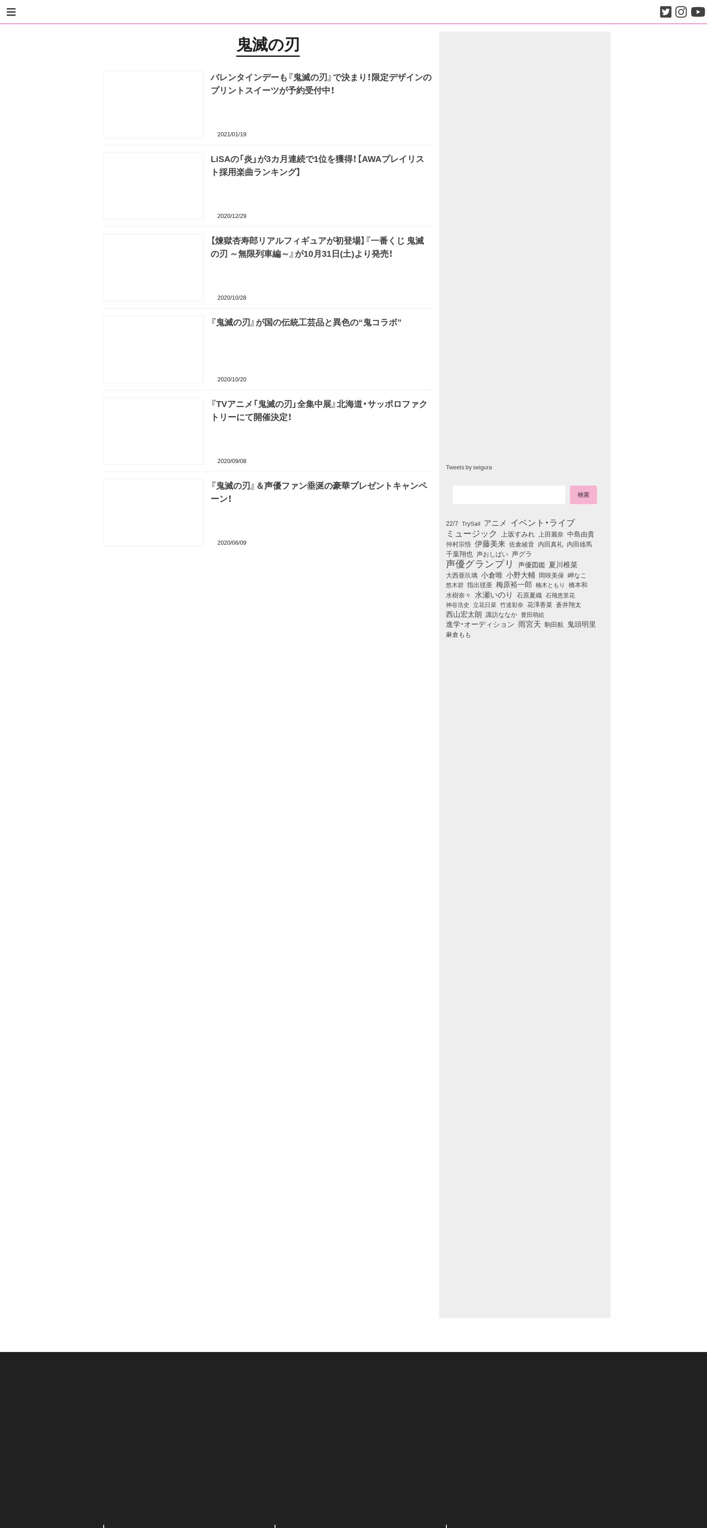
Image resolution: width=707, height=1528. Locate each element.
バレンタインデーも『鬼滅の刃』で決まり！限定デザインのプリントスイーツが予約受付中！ (321, 83)
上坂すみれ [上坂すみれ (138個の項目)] (518, 533)
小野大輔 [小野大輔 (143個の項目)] (520, 574)
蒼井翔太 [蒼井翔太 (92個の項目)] (568, 604)
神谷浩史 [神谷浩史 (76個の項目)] (457, 604)
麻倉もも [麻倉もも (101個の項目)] (458, 634)
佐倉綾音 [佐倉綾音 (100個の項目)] (521, 543)
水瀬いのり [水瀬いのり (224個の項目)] (494, 594)
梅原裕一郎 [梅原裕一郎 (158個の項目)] (514, 584)
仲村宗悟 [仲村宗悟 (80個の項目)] (458, 543)
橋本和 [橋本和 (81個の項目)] (578, 584)
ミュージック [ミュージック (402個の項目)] (471, 532)
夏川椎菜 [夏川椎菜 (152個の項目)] (563, 564)
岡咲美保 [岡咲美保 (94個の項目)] (551, 575)
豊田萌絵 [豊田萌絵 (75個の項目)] (532, 614)
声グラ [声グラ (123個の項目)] (522, 553)
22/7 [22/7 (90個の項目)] (452, 523)
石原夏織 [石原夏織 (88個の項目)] (529, 594)
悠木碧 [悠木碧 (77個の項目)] (455, 584)
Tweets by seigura (469, 467)
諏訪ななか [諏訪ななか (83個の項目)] (501, 614)
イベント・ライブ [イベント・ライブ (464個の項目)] (542, 522)
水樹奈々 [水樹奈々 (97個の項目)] (458, 595)
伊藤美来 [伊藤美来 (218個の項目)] (490, 543)
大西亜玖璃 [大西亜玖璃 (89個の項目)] (461, 574)
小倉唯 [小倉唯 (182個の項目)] (492, 574)
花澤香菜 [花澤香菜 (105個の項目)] (539, 604)
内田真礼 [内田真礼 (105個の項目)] (550, 543)
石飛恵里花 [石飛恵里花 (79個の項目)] (560, 594)
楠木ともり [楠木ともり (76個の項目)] (550, 584)
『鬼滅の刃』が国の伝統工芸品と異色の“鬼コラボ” (306, 321)
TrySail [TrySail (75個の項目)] (471, 523)
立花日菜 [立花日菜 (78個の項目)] (484, 604)
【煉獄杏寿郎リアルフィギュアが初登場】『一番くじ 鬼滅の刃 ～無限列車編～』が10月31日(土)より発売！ (317, 246)
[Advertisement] (267, 599)
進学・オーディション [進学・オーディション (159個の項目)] (480, 624)
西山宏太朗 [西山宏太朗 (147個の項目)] (464, 614)
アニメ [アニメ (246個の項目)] (495, 522)
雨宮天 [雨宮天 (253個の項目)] (529, 623)
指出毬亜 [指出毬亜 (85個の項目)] (479, 584)
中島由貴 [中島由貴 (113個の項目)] (580, 533)
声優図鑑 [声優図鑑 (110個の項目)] (531, 564)
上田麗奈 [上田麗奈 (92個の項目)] (551, 533)
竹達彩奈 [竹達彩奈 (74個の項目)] (511, 604)
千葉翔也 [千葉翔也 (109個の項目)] (459, 553)
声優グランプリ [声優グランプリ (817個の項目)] (480, 563)
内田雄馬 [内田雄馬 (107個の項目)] (579, 543)
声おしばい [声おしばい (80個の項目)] (492, 553)
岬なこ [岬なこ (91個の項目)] (577, 574)
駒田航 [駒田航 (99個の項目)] (554, 624)
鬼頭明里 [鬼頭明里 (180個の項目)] (581, 623)
